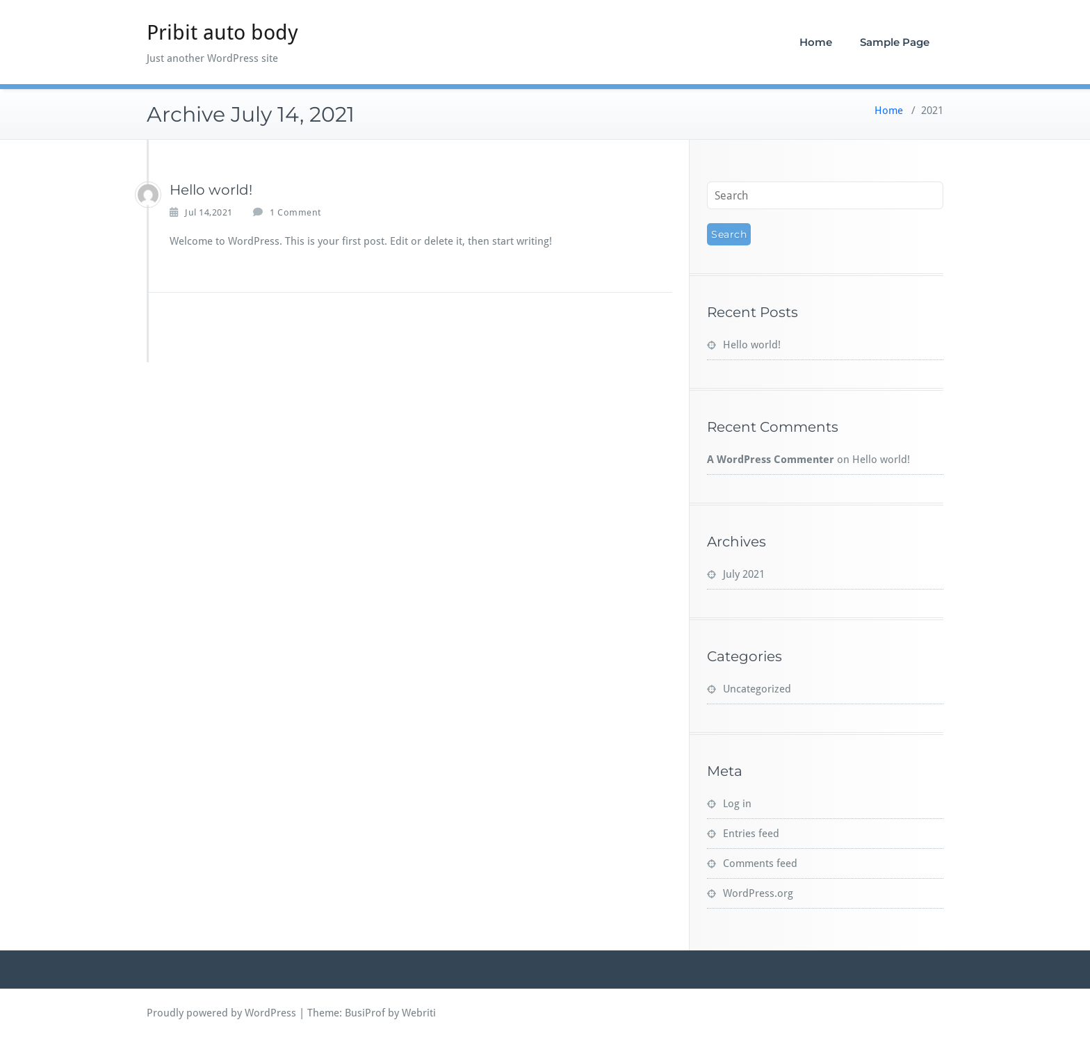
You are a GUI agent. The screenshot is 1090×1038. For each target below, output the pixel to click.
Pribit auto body (222, 32)
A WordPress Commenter (770, 459)
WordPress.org (758, 893)
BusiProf (365, 1013)
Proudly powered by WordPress (221, 1013)
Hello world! (211, 189)
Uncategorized (757, 689)
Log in (737, 803)
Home (815, 42)
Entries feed (751, 833)
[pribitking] (148, 194)
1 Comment (295, 213)
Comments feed (760, 863)
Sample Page (894, 42)
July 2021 (744, 574)
